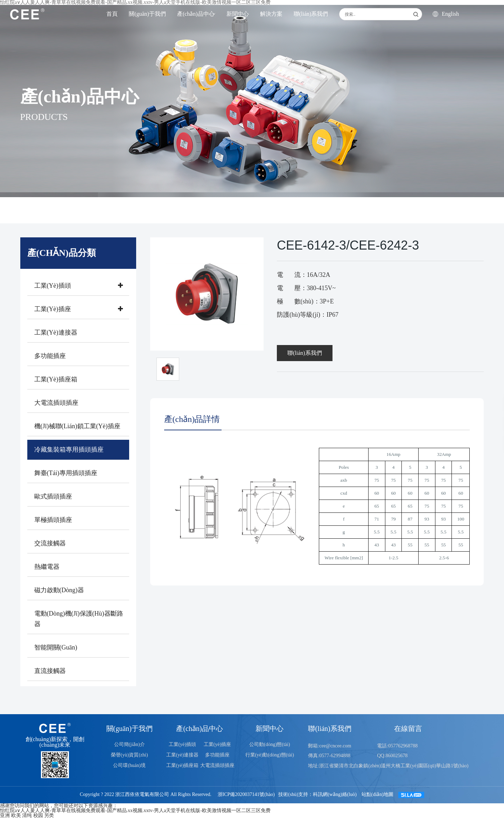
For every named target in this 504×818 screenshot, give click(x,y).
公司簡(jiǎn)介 (129, 744)
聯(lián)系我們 (311, 14)
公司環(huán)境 (129, 765)
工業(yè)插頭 (80, 285)
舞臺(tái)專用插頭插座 (65, 472)
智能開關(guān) (55, 647)
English (446, 14)
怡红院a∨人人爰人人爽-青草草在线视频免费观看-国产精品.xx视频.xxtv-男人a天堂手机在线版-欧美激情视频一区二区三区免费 (135, 810)
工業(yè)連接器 (55, 332)
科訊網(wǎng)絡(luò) (335, 794)
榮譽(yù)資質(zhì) (129, 755)
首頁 (112, 14)
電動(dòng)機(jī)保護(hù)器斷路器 (78, 618)
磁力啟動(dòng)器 (59, 590)
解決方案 (271, 14)
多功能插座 (50, 355)
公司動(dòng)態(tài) (269, 744)
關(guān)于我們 (147, 14)
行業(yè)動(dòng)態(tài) (269, 755)
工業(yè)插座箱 (55, 379)
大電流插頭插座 (56, 402)
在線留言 (408, 728)
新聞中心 (237, 14)
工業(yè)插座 (80, 309)
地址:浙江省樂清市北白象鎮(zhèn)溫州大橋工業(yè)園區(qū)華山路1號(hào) (388, 765)
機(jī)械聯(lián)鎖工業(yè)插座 (77, 426)
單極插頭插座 (53, 519)
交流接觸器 (50, 543)
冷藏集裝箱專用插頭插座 (69, 449)
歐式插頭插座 (53, 496)
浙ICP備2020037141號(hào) (246, 794)
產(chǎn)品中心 (196, 14)
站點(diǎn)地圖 (377, 794)
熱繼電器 (46, 566)
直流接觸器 (50, 670)
